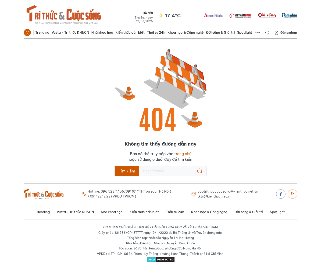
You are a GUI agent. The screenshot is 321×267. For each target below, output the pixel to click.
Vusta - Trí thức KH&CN (75, 212)
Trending (42, 32)
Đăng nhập (285, 32)
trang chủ (182, 153)
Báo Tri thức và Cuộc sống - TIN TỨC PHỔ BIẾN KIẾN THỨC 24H (63, 15)
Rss (292, 193)
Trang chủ (27, 32)
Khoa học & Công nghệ (186, 32)
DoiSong (266, 15)
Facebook (280, 194)
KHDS (213, 15)
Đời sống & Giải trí (220, 32)
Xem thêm (257, 32)
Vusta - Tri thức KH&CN (70, 32)
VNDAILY (240, 15)
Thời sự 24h (156, 32)
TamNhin (289, 15)
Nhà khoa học (102, 32)
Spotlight (244, 32)
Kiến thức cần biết (130, 32)
